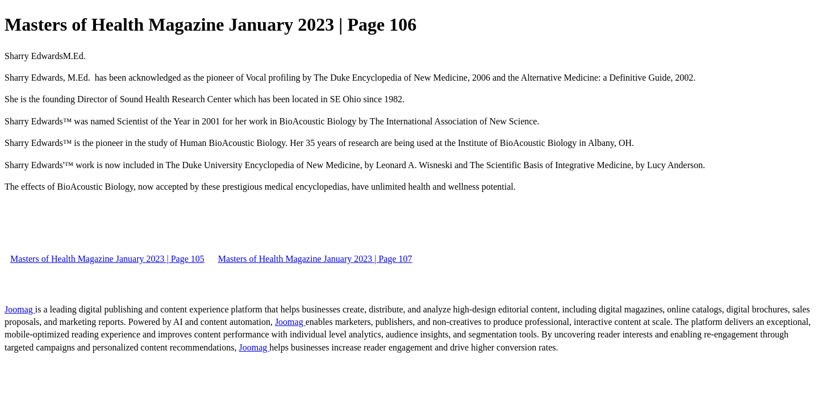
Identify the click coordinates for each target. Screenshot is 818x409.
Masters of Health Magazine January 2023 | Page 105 (107, 259)
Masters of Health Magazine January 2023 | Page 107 (315, 259)
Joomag (20, 309)
